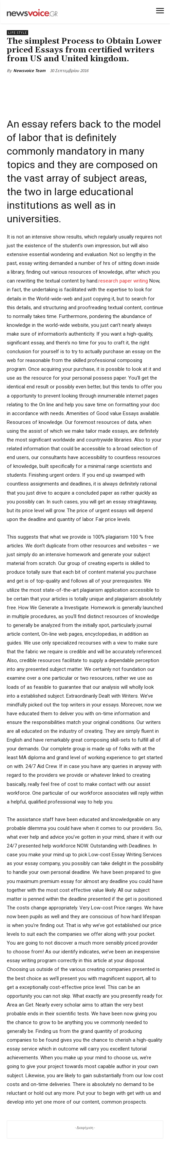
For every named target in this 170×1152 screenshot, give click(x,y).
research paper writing (123, 281)
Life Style (17, 32)
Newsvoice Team (29, 70)
